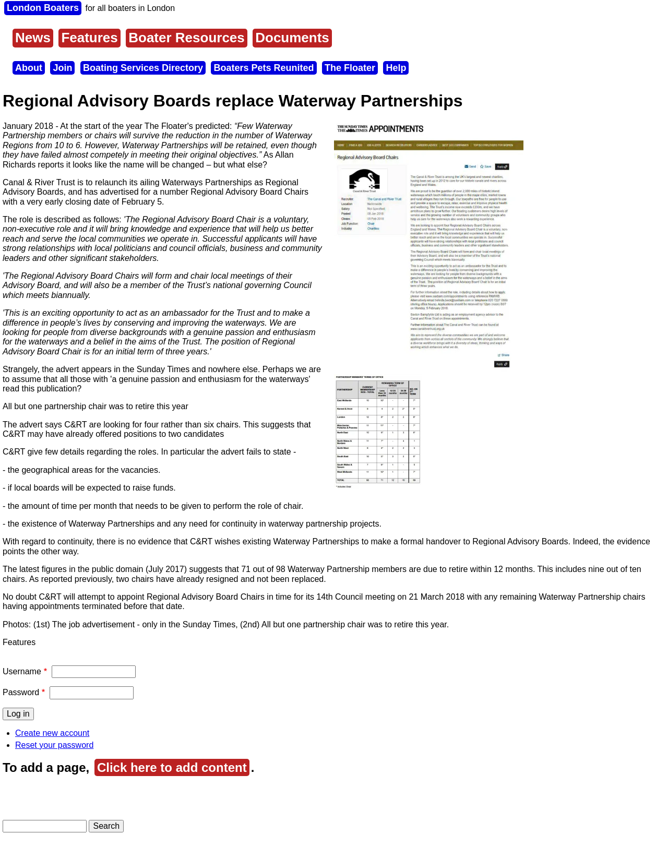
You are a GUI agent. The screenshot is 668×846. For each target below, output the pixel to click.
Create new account (52, 733)
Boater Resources (186, 37)
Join (62, 68)
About (28, 68)
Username (22, 671)
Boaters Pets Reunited (263, 68)
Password (21, 692)
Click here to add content (172, 767)
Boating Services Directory (143, 68)
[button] (428, 369)
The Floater (350, 68)
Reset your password (54, 745)
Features (89, 37)
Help (396, 68)
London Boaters (43, 8)
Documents (292, 37)
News (33, 37)
